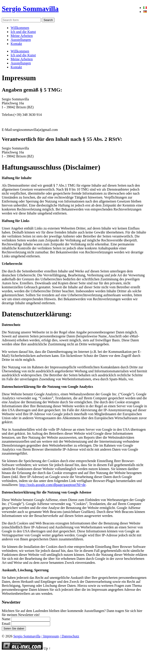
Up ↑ (47, 648)
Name (6, 619)
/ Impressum (50, 636)
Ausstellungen (21, 40)
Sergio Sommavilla (30, 9)
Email (6, 623)
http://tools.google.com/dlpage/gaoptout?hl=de (52, 485)
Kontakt (16, 44)
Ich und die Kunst (23, 32)
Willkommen (20, 28)
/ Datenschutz (69, 636)
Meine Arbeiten (22, 36)
